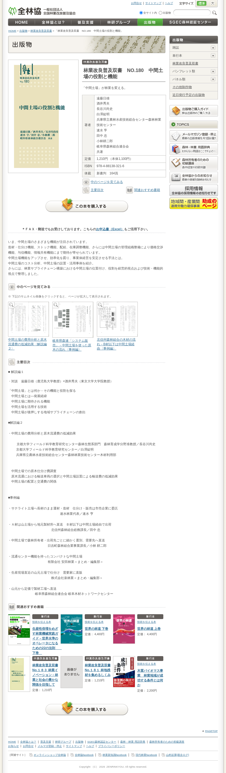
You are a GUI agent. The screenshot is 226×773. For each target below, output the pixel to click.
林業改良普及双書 (41, 30)
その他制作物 (182, 87)
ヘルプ (169, 3)
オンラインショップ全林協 (50, 754)
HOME (12, 30)
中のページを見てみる (103, 182)
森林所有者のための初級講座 (166, 741)
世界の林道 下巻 (96, 629)
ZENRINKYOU (114, 766)
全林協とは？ (28, 741)
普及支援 (45, 741)
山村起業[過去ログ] (177, 754)
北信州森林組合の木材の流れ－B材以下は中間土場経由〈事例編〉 (117, 326)
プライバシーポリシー (111, 746)
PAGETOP (211, 730)
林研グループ (63, 741)
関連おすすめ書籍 (143, 190)
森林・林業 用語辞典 (132, 741)
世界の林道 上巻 (149, 629)
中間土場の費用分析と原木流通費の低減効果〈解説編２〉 (28, 326)
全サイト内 (150, 12)
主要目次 (93, 190)
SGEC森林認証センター (101, 741)
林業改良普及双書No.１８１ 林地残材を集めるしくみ (98, 670)
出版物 (167, 12)
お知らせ (13, 746)
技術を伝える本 (41, 621)
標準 (201, 4)
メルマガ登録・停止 (50, 746)
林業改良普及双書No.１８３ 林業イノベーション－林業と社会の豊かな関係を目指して (45, 674)
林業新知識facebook (115, 754)
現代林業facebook (146, 754)
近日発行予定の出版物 (188, 95)
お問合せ (136, 3)
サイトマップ (153, 3)
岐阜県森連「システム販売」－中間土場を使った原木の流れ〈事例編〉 (72, 327)
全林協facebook (84, 754)
